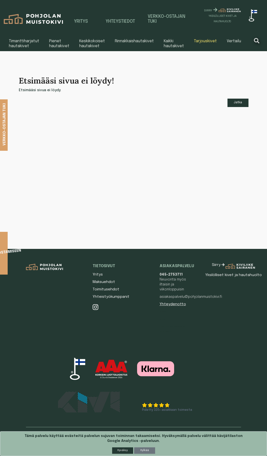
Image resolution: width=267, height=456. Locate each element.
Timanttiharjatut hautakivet (24, 43)
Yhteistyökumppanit (111, 297)
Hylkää (144, 450)
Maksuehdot (104, 282)
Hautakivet (163, 311)
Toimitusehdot (106, 289)
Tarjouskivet (205, 41)
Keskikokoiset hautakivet (92, 43)
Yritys (81, 21)
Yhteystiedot (120, 21)
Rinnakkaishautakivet (134, 41)
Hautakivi (162, 319)
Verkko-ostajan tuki (166, 19)
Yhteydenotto (173, 304)
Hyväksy (122, 450)
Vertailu (234, 41)
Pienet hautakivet (59, 43)
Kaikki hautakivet (174, 43)
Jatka (238, 102)
